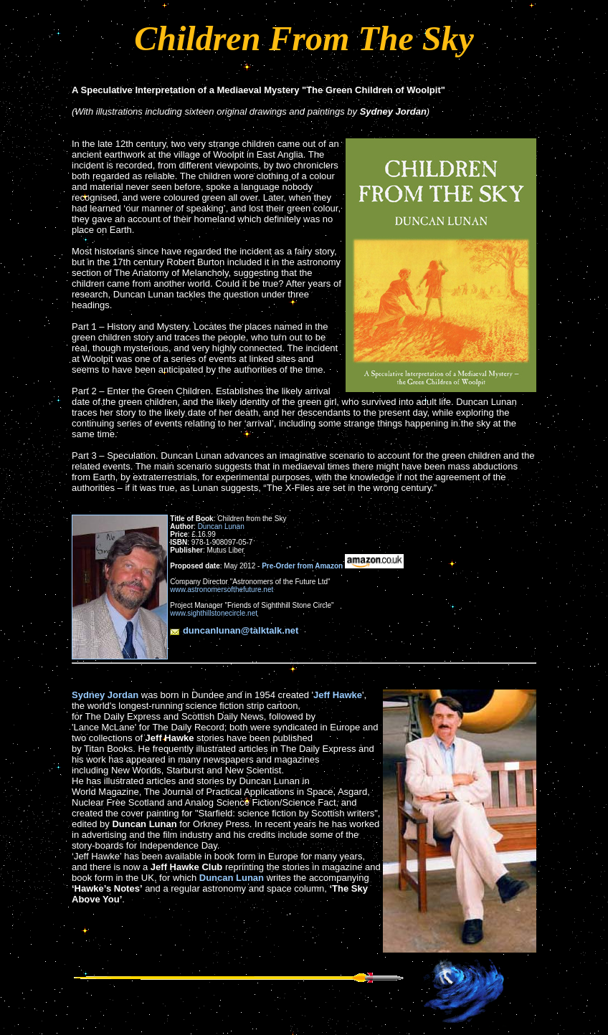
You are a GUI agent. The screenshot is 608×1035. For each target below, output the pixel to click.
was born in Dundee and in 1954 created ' (225, 695)
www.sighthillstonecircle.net (213, 613)
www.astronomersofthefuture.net (221, 589)
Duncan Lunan (221, 526)
